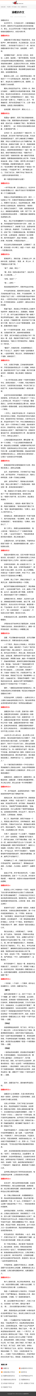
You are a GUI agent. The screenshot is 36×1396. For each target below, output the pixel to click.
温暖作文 (6, 1368)
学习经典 (14, 7)
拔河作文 (24, 1372)
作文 (19, 7)
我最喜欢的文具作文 (9, 1379)
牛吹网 (8, 7)
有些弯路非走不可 (27, 1376)
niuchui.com (21, 1393)
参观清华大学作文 (27, 1368)
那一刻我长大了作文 (27, 1383)
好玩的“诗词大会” (9, 1383)
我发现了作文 (7, 1387)
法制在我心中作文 (9, 1372)
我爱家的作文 (25, 1379)
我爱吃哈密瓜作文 (9, 1376)
